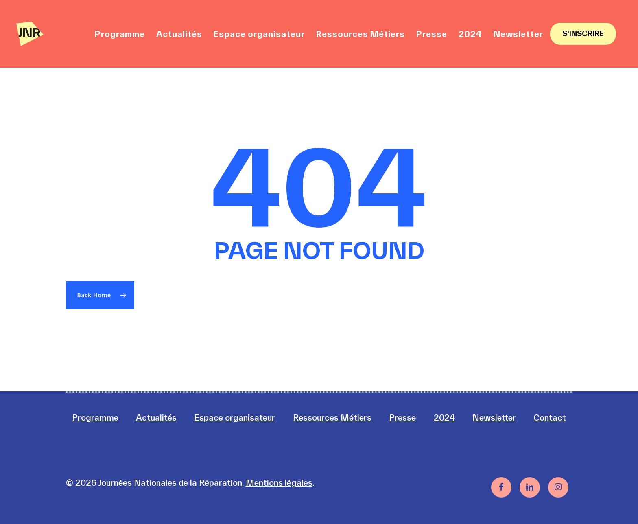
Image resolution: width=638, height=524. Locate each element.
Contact (549, 417)
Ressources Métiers (332, 417)
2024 (444, 417)
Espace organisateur (234, 417)
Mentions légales (279, 482)
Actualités (156, 417)
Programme (95, 417)
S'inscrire (583, 33)
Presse (402, 417)
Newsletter (494, 417)
